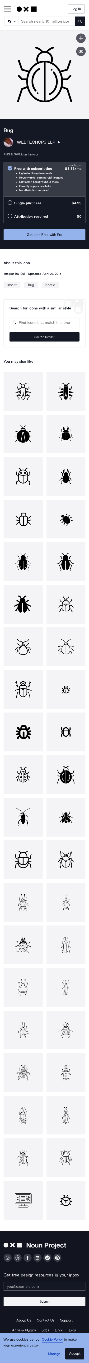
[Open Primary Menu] (7, 9)
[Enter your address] (44, 1286)
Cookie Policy (52, 1339)
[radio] (44, 179)
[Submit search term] (80, 21)
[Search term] (47, 21)
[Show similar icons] (81, 51)
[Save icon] (81, 38)
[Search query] (44, 322)
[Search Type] (11, 21)
